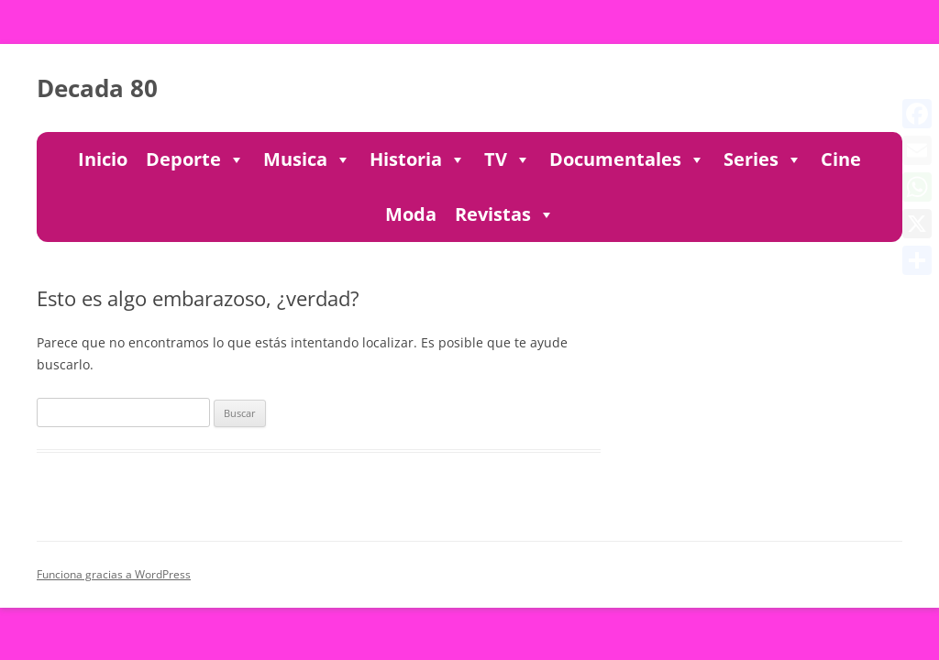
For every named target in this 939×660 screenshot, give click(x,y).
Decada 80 (97, 88)
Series (763, 159)
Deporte (195, 159)
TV (507, 159)
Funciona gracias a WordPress (114, 574)
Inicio (102, 159)
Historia (418, 159)
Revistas (505, 214)
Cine (841, 159)
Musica (307, 159)
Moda (410, 214)
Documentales (627, 159)
